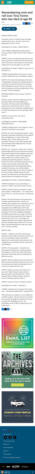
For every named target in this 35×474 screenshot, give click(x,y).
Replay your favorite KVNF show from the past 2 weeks (17, 379)
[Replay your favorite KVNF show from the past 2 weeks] (17, 363)
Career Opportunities (8, 447)
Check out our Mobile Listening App (11, 457)
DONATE (29, 2)
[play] (2, 472)
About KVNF (6, 444)
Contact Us (5, 450)
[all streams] (33, 472)
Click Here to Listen (17, 385)
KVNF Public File (7, 454)
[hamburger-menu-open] (2, 2)
